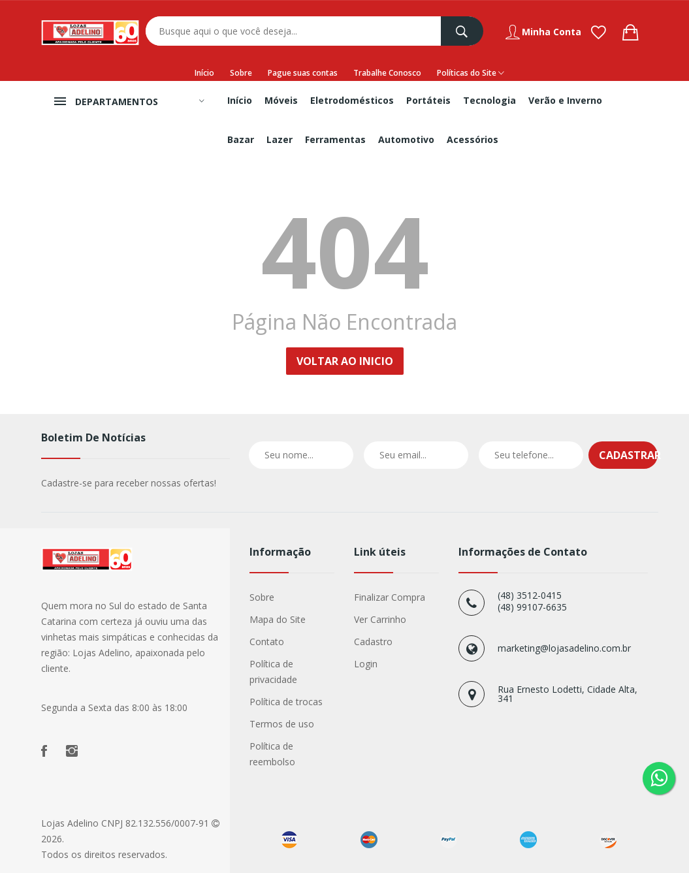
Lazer (279, 139)
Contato (266, 641)
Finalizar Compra (389, 597)
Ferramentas (335, 139)
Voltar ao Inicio (344, 361)
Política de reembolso (272, 754)
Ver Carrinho (380, 619)
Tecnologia (489, 100)
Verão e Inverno (565, 100)
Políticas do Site (470, 73)
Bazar (240, 139)
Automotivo (406, 139)
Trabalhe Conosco (387, 72)
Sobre (241, 72)
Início (204, 72)
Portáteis (428, 100)
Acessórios (472, 139)
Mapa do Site (277, 619)
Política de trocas (286, 701)
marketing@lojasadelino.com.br (564, 648)
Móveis (281, 100)
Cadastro (373, 641)
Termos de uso (281, 724)
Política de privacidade (273, 672)
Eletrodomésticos (352, 100)
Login (365, 664)
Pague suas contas (303, 72)
